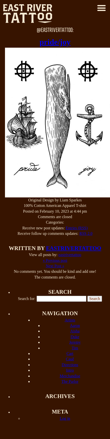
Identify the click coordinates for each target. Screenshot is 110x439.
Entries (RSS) (77, 228)
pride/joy (55, 41)
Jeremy (75, 342)
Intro (70, 370)
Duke (75, 337)
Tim (75, 348)
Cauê (70, 359)
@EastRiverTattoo (55, 30)
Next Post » (55, 266)
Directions (70, 365)
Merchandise (70, 376)
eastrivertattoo (73, 248)
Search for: (27, 298)
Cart (69, 353)
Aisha (74, 331)
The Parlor (69, 381)
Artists (70, 320)
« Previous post (55, 260)
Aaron (75, 325)
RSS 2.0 (85, 233)
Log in (65, 418)
